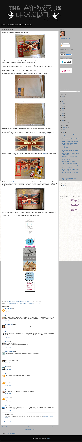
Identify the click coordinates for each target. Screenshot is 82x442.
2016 (63, 113)
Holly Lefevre (8, 389)
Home (4, 24)
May (64, 181)
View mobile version (29, 429)
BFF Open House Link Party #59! (69, 148)
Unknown (7, 373)
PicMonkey (17, 130)
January (64, 188)
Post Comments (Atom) (12, 433)
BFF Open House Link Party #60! (69, 137)
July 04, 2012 (8, 377)
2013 (63, 118)
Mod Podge (13, 181)
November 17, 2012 (9, 419)
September (65, 127)
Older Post (54, 427)
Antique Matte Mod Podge (17, 303)
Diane (6, 366)
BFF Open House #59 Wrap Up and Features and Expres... (69, 144)
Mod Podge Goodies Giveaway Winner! (70, 159)
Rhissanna (7, 331)
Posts (62, 43)
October (64, 125)
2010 (63, 192)
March (64, 185)
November (65, 123)
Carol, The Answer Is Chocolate (68, 36)
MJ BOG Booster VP (9, 351)
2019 (63, 108)
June (64, 132)
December (65, 122)
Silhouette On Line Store (35, 303)
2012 (63, 120)
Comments (63, 45)
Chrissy (7, 341)
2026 (63, 96)
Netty (6, 358)
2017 (63, 111)
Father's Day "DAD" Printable (68, 167)
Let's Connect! (27, 24)
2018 (63, 110)
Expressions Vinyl (26, 303)
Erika (6, 405)
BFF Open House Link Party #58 (68, 161)
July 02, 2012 (8, 369)
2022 (63, 103)
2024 (63, 99)
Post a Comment (7, 421)
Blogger (48, 438)
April (64, 183)
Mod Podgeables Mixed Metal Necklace (70, 141)
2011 (63, 191)
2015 (63, 115)
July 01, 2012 (8, 347)
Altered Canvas (8, 303)
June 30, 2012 (8, 311)
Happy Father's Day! (66, 158)
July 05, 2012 (8, 385)
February (64, 187)
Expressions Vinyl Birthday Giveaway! (69, 156)
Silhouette (45, 153)
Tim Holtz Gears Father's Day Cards (69, 163)
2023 (63, 101)
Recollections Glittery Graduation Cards (70, 172)
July (63, 130)
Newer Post (5, 427)
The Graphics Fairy (42, 130)
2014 (63, 117)
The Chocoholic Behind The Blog (15, 24)
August (64, 129)
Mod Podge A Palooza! (66, 174)
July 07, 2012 (8, 393)
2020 (63, 106)
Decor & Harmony (9, 324)
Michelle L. (7, 315)
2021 (63, 105)
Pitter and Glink (8, 308)
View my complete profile (65, 38)
